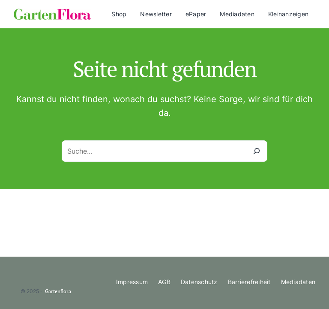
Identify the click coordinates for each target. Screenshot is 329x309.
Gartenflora (58, 291)
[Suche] (256, 151)
